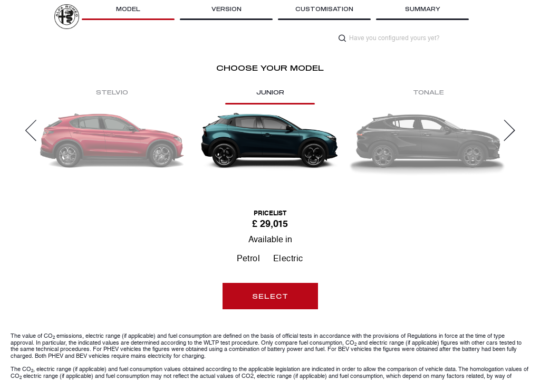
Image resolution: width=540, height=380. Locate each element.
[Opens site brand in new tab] (66, 16)
